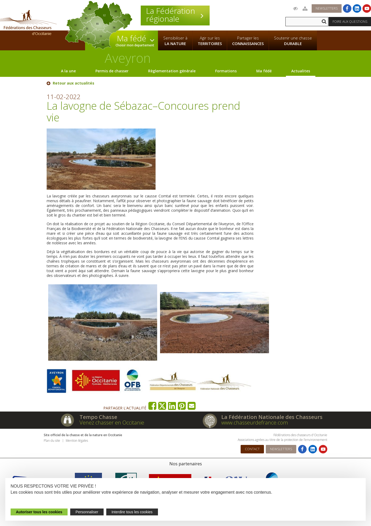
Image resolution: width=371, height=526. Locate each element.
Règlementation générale (172, 70)
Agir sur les (210, 40)
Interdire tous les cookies (132, 512)
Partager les (248, 40)
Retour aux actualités (73, 83)
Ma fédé (264, 70)
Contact (252, 449)
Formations (226, 70)
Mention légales (77, 440)
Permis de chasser (112, 70)
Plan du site (52, 440)
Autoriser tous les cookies (39, 512)
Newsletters (327, 8)
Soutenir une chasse (293, 40)
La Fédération (175, 15)
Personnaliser (87, 512)
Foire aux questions (350, 21)
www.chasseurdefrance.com (254, 422)
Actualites (300, 70)
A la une (68, 70)
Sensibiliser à (175, 40)
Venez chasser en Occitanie (112, 422)
